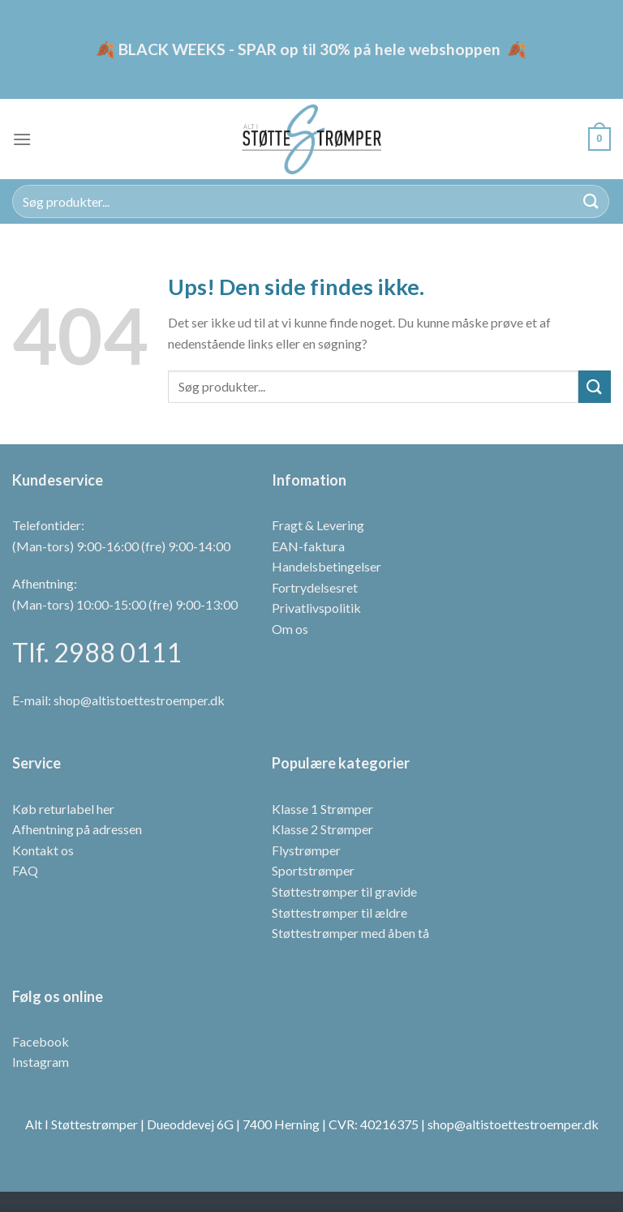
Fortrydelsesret (315, 587)
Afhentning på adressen (77, 829)
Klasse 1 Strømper (322, 808)
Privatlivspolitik (316, 607)
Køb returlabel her (63, 808)
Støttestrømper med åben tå (350, 932)
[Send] (591, 201)
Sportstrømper (313, 870)
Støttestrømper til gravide (344, 891)
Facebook (40, 1041)
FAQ (25, 870)
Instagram (40, 1061)
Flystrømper (306, 850)
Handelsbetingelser (326, 566)
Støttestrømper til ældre (339, 912)
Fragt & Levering (318, 525)
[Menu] (22, 139)
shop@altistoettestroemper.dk (139, 700)
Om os (290, 628)
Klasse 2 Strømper (322, 829)
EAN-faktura (308, 546)
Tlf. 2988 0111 (97, 652)
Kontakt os (43, 850)
